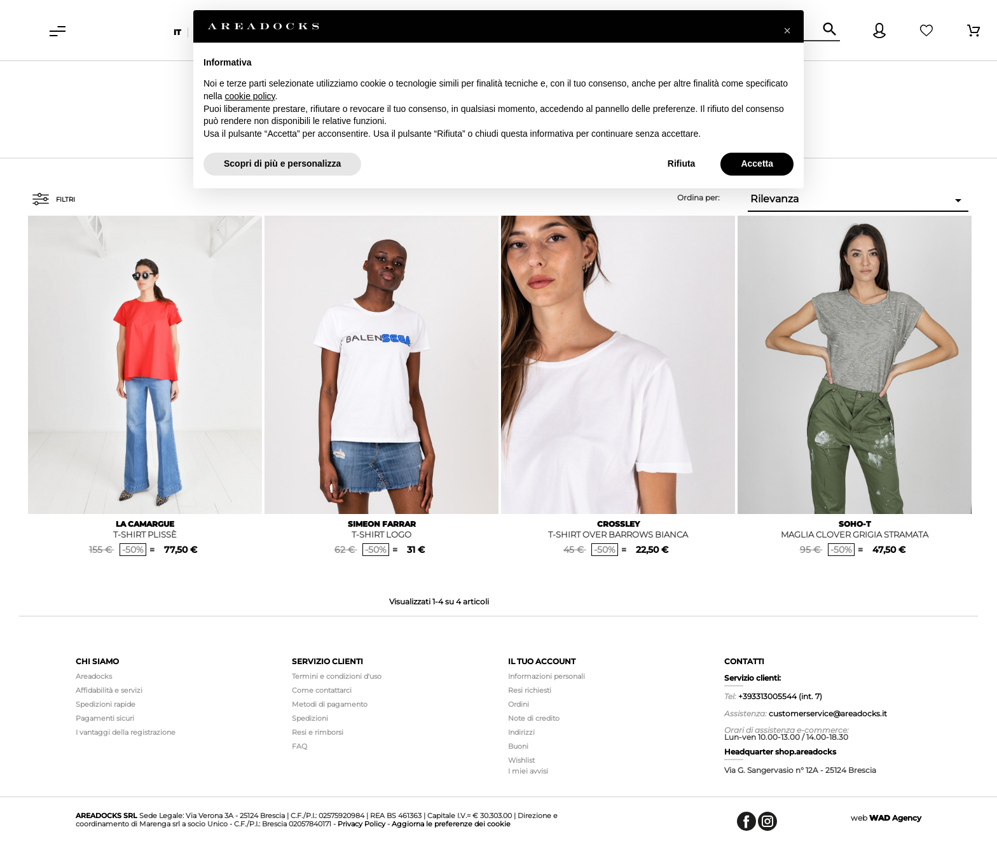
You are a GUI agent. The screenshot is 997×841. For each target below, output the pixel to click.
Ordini (518, 704)
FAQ (299, 746)
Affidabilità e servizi (109, 690)
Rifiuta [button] (682, 163)
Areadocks (94, 676)
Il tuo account (541, 661)
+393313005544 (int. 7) (780, 696)
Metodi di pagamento (330, 704)
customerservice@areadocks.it (828, 713)
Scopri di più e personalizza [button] (282, 163)
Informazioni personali (546, 676)
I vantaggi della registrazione (125, 732)
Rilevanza (858, 200)
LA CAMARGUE (145, 524)
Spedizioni (310, 718)
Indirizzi (521, 732)
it (177, 32)
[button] (787, 30)
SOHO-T (855, 524)
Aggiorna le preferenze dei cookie (451, 823)
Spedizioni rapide (105, 704)
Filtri (53, 199)
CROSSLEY (618, 524)
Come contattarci (322, 690)
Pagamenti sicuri (105, 718)
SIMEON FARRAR (382, 524)
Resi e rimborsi (317, 732)
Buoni (518, 746)
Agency (895, 818)
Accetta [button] (757, 163)
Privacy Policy (361, 823)
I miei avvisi (528, 771)
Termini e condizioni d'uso (337, 676)
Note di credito (534, 718)
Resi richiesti (529, 690)
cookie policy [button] (249, 96)
